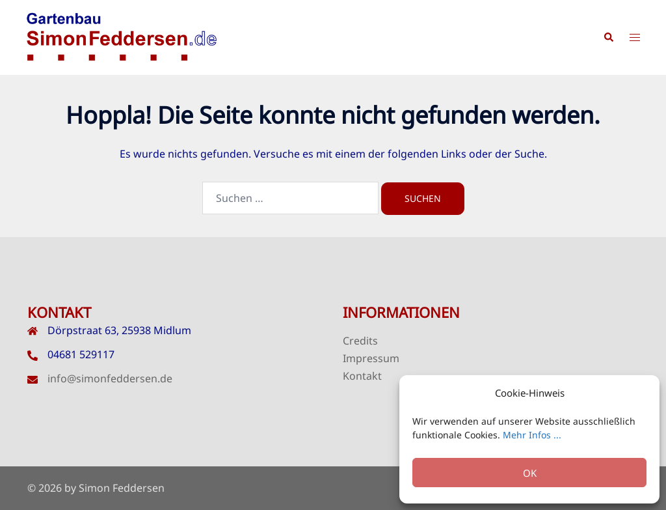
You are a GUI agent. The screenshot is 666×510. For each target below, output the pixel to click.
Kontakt (362, 376)
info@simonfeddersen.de (109, 378)
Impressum (371, 358)
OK (530, 472)
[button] (608, 38)
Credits (360, 340)
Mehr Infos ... (532, 435)
